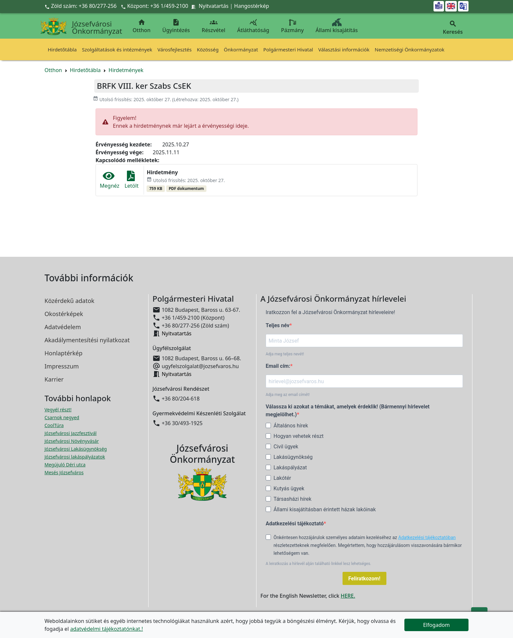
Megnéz (109, 180)
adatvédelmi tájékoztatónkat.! (106, 628)
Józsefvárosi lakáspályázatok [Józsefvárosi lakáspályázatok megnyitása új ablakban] (74, 457)
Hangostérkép (251, 5)
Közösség (208, 49)
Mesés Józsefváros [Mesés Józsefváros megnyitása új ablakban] (63, 472)
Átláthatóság (253, 26)
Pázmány (292, 26)
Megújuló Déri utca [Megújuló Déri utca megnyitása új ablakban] (64, 464)
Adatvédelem (62, 327)
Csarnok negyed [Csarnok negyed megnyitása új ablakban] (61, 417)
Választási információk (344, 49)
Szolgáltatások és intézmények (117, 49)
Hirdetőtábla (62, 49)
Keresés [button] (453, 27)
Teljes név (278, 325)
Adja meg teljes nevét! (285, 354)
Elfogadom (436, 625)
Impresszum (61, 366)
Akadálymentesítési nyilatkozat (87, 340)
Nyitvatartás (213, 5)
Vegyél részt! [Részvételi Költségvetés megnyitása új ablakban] (57, 409)
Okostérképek (63, 314)
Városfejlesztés (174, 49)
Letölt (132, 180)
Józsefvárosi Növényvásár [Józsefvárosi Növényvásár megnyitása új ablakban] (71, 441)
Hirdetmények (126, 70)
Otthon (141, 26)
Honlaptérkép (63, 353)
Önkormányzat (241, 49)
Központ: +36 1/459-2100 (157, 5)
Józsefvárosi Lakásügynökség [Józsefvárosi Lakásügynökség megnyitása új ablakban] (75, 449)
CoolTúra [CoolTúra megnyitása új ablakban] (54, 425)
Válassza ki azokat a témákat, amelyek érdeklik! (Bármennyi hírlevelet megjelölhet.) (348, 410)
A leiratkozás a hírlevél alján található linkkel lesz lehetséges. (318, 563)
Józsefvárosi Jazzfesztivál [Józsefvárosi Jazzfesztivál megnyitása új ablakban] (70, 433)
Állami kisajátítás (337, 26)
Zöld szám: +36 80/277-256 (81, 5)
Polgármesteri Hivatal (288, 49)
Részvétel (213, 26)
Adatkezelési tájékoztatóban (427, 537)
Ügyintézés (176, 26)
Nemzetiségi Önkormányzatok (409, 49)
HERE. (348, 595)
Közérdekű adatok (69, 301)
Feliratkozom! (364, 578)
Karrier (53, 379)
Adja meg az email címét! (288, 394)
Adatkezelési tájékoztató (295, 523)
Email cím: (278, 366)
